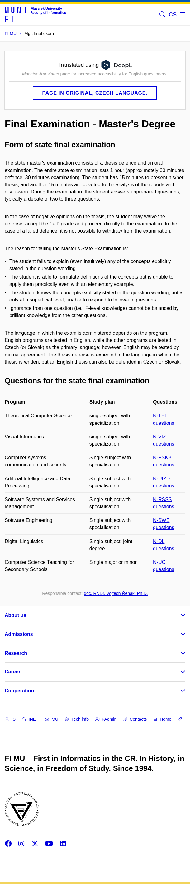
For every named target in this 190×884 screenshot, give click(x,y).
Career (13, 671)
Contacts (135, 719)
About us (15, 615)
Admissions (19, 634)
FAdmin (105, 719)
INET (30, 719)
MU (52, 719)
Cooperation (19, 690)
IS (10, 719)
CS (173, 14)
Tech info (77, 719)
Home (162, 719)
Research (16, 653)
